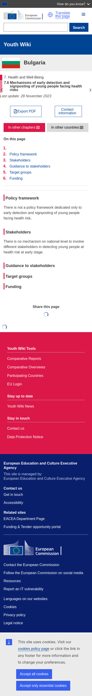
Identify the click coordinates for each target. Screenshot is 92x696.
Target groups (20, 172)
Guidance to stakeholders (29, 166)
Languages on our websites (26, 599)
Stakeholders (19, 160)
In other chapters (21, 127)
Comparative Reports (24, 359)
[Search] (36, 27)
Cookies (10, 607)
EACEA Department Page (24, 519)
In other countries (65, 127)
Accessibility (13, 503)
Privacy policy (15, 615)
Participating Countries (25, 376)
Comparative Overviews (26, 367)
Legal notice (13, 623)
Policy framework (23, 154)
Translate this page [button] (62, 14)
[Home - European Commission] (26, 14)
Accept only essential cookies (43, 686)
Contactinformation (67, 111)
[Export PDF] (26, 111)
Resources (12, 581)
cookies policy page (33, 649)
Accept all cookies (34, 674)
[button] (50, 14)
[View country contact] (68, 111)
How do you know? (73, 4)
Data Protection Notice (25, 437)
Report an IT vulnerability (24, 589)
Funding (15, 178)
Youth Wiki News (20, 406)
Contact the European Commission (31, 565)
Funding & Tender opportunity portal (32, 527)
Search (79, 28)
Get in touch (13, 495)
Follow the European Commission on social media (43, 573)
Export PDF (27, 111)
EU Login (14, 384)
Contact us (15, 428)
